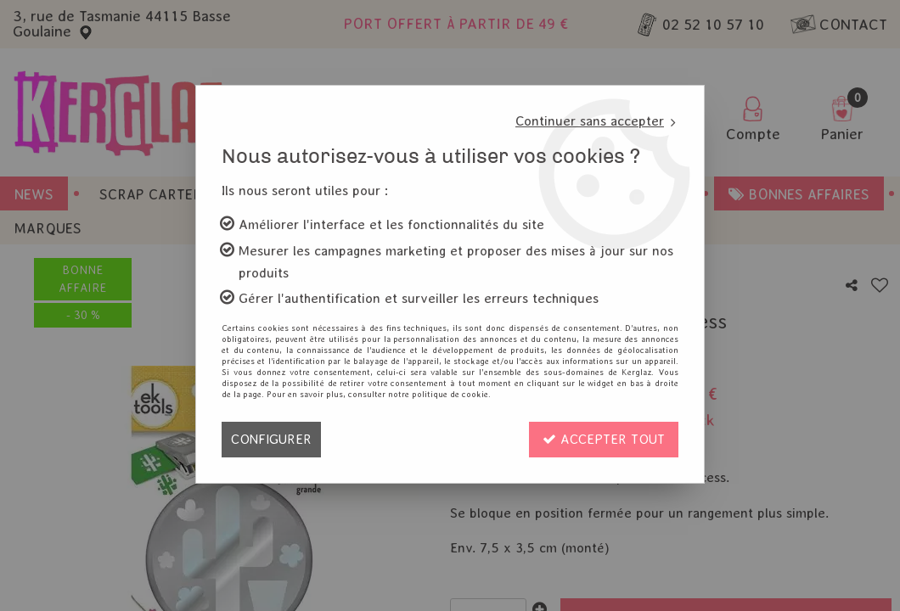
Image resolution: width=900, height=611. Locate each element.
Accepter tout (604, 439)
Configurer (271, 439)
